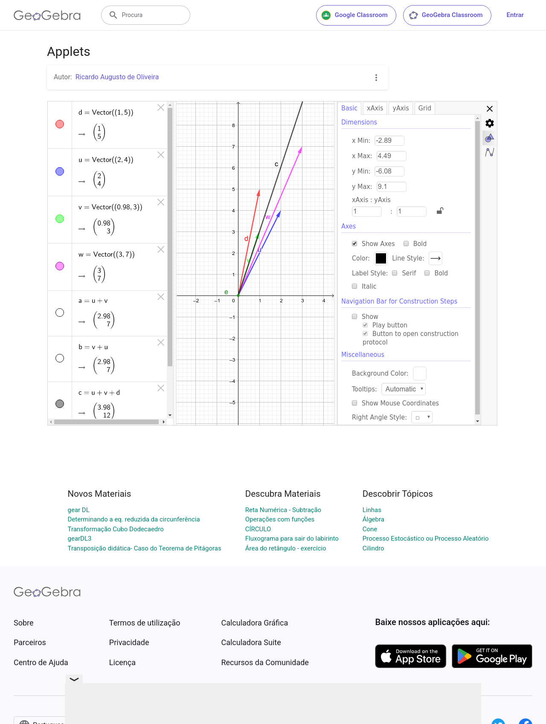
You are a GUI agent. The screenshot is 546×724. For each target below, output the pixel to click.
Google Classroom (354, 15)
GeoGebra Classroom (445, 15)
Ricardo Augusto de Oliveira (117, 77)
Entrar (515, 15)
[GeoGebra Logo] (47, 15)
